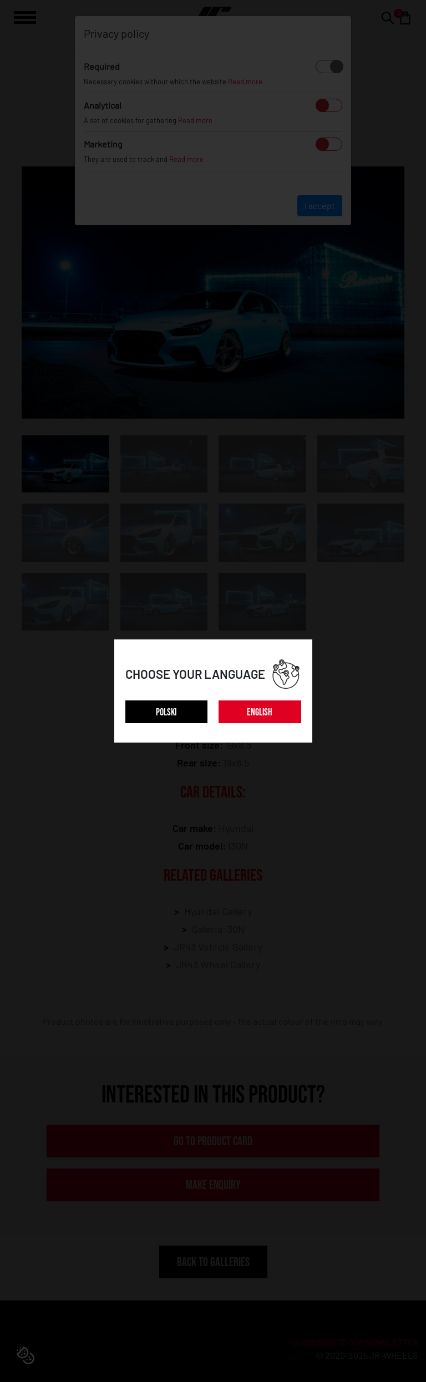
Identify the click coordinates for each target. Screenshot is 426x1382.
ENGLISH (259, 712)
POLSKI (166, 712)
